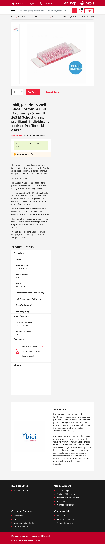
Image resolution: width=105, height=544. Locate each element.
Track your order (64, 501)
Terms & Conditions (65, 519)
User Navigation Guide (24, 523)
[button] (18, 3)
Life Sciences (45, 17)
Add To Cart (33, 92)
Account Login (63, 490)
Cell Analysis (56, 17)
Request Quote (52, 92)
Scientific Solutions (22, 490)
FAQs (16, 519)
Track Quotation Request (68, 497)
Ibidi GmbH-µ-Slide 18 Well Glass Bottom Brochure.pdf (33, 350)
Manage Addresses (65, 505)
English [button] (32, 3)
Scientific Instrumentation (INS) (28, 17)
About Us (61, 516)
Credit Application (22, 526)
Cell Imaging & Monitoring (71, 17)
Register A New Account (67, 494)
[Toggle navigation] (13, 10)
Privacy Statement (65, 523)
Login (89, 10)
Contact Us (19, 516)
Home (13, 17)
